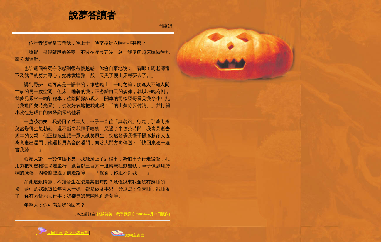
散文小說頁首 (76, 233)
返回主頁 (50, 233)
